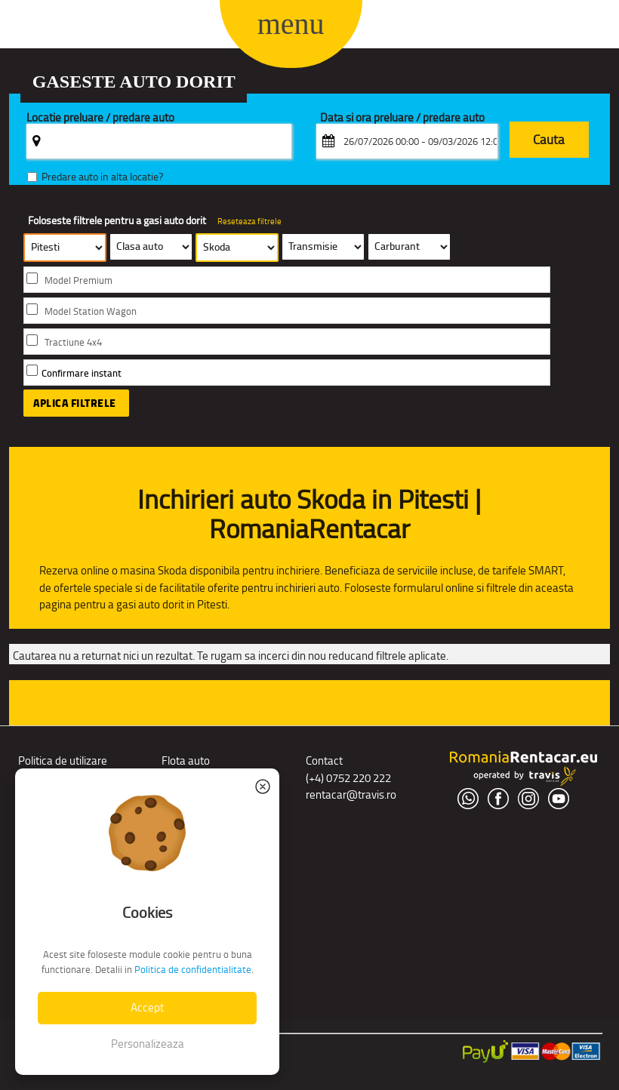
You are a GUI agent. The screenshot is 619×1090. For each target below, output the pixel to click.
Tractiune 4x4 (73, 342)
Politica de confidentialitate (192, 970)
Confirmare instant (82, 373)
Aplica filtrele (74, 403)
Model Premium (78, 280)
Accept (147, 1007)
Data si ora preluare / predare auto (402, 118)
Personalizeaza (147, 1043)
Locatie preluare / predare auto (100, 118)
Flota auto (186, 760)
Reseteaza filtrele (249, 221)
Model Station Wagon (91, 311)
